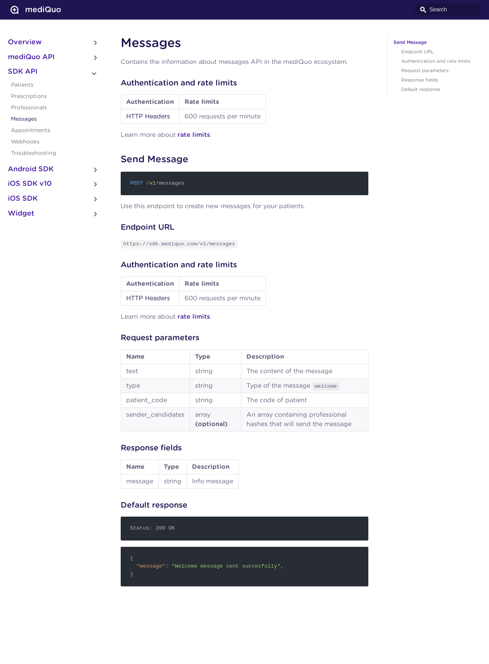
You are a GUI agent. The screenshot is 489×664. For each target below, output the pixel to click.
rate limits (193, 135)
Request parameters (425, 70)
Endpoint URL (417, 51)
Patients (22, 85)
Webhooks (25, 142)
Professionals (29, 108)
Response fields (419, 80)
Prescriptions (29, 96)
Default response (420, 89)
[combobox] (448, 9)
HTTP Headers (148, 116)
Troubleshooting (33, 153)
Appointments (30, 130)
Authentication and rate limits (435, 61)
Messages (24, 119)
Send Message (410, 42)
